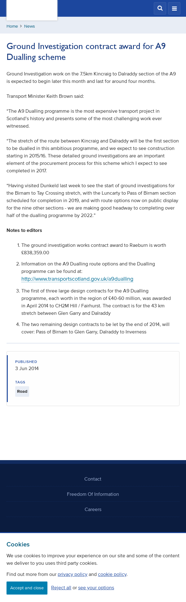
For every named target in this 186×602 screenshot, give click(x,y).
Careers (93, 509)
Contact (92, 479)
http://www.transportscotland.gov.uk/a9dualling (77, 279)
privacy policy (72, 574)
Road (22, 391)
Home (12, 26)
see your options (96, 587)
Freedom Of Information (93, 494)
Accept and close (27, 588)
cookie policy (112, 574)
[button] (160, 8)
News (29, 26)
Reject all (61, 587)
